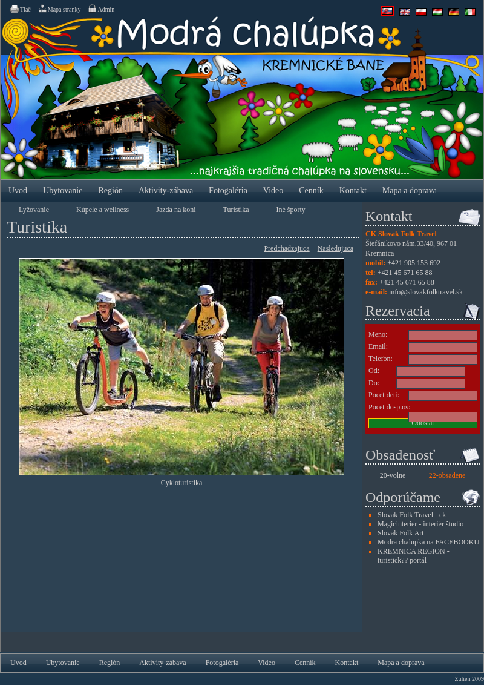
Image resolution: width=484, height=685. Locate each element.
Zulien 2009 (469, 678)
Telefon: (380, 358)
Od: (373, 370)
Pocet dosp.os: (389, 407)
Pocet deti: (383, 395)
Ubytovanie (62, 190)
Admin (100, 8)
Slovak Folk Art (401, 533)
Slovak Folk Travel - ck (412, 515)
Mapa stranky (59, 8)
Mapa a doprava (409, 190)
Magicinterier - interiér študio (420, 524)
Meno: (377, 334)
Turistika (236, 209)
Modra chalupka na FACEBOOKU (428, 542)
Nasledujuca (335, 248)
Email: (378, 346)
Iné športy (291, 209)
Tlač (20, 8)
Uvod (17, 190)
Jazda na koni (175, 209)
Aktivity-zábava (166, 190)
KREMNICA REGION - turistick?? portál (414, 555)
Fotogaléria (228, 190)
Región (110, 190)
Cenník (311, 190)
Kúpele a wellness (102, 209)
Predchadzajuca (286, 248)
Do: (373, 383)
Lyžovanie (34, 209)
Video (273, 190)
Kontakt (353, 190)
